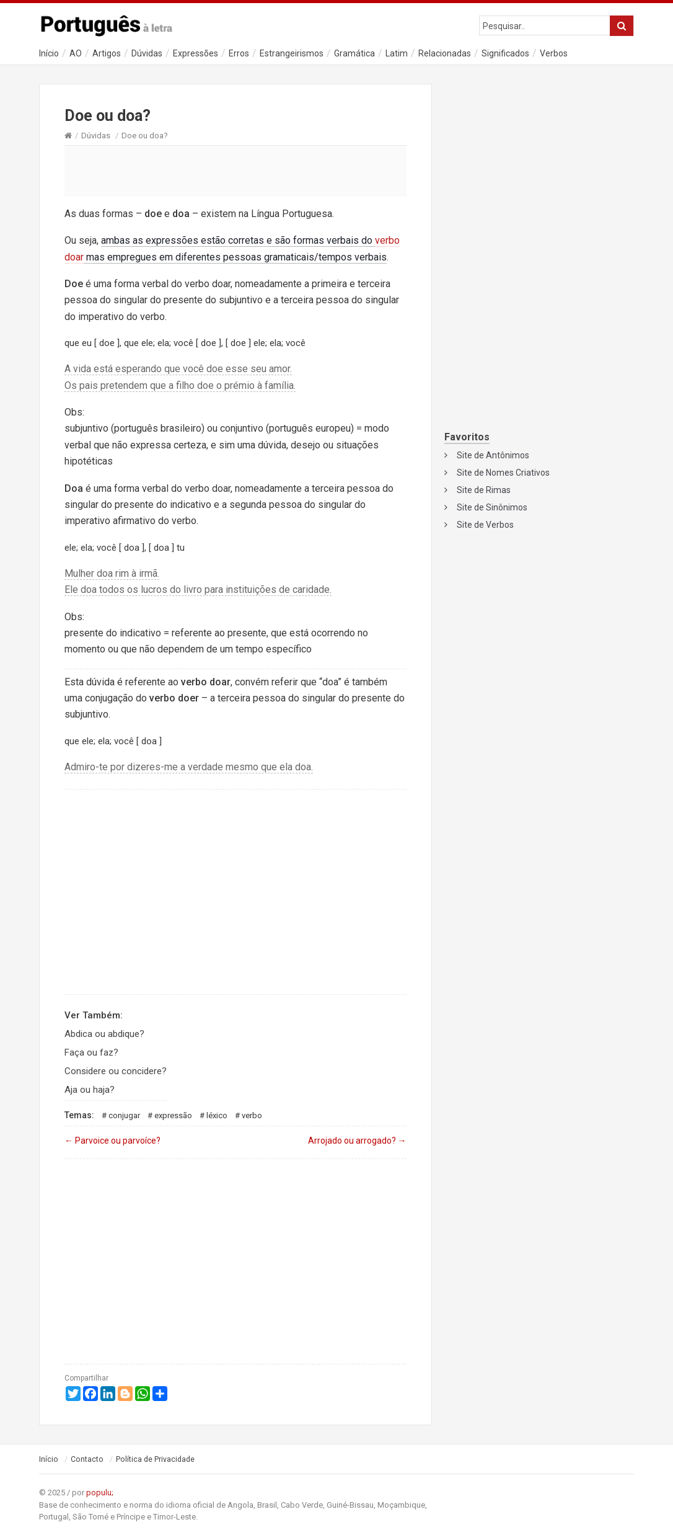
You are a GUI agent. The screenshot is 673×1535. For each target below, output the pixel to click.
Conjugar (124, 1115)
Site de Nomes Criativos (503, 473)
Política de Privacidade (155, 1459)
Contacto (87, 1459)
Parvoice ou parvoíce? (112, 1141)
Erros (239, 53)
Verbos (554, 53)
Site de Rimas (484, 490)
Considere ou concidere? (115, 1071)
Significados (505, 53)
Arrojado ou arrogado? (357, 1141)
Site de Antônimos (493, 455)
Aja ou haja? (89, 1089)
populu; (99, 1492)
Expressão (173, 1115)
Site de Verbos (485, 525)
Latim (396, 53)
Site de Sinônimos (492, 507)
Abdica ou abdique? (104, 1033)
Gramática (354, 53)
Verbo (252, 1115)
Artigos (106, 53)
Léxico (216, 1115)
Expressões (195, 53)
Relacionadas (444, 53)
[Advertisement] (235, 170)
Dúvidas (146, 53)
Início (49, 53)
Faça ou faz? (91, 1052)
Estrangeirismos (291, 53)
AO (75, 53)
